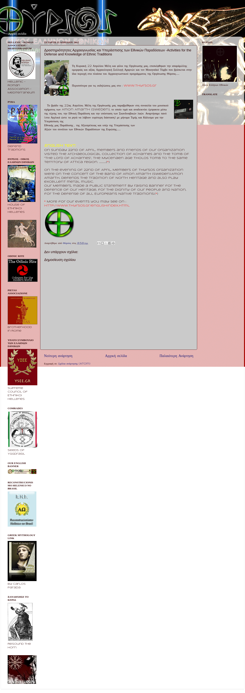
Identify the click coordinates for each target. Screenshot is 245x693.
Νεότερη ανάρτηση (58, 356)
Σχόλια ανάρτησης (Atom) (74, 364)
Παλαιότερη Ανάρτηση (176, 356)
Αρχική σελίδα (17, 33)
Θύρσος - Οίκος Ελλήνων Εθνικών (37, 17)
